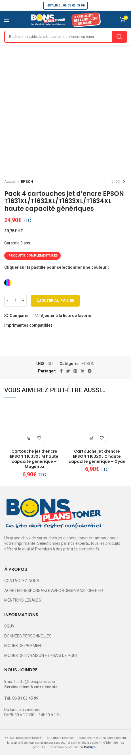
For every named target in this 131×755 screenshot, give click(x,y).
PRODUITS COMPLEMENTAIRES (33, 255)
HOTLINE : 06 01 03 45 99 (65, 5)
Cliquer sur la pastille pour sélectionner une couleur (55, 267)
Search (119, 37)
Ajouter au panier (55, 300)
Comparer (19, 316)
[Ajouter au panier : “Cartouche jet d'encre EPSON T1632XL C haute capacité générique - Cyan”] (92, 438)
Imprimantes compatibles (28, 325)
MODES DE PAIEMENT (23, 645)
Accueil (10, 181)
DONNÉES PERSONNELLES (28, 636)
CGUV (9, 626)
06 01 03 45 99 (25, 698)
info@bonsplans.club (36, 681)
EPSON (27, 181)
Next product (124, 182)
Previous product (112, 182)
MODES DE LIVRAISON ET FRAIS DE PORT (41, 655)
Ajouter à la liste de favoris (66, 316)
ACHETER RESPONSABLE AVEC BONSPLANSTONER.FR (53, 590)
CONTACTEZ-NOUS (21, 580)
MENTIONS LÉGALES (22, 600)
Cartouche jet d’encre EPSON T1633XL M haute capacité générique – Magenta (34, 459)
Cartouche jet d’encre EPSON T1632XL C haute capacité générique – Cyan (97, 456)
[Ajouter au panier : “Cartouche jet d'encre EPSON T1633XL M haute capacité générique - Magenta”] (29, 438)
